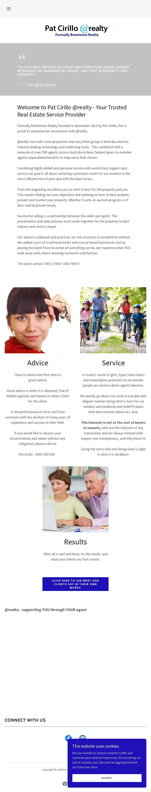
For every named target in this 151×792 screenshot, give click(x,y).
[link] (75, 30)
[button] (9, 9)
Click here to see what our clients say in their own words (75, 584)
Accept (107, 777)
